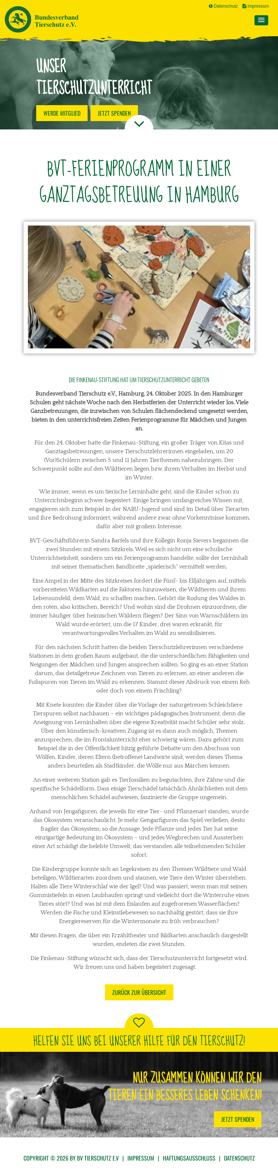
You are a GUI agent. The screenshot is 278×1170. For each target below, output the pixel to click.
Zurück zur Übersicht (139, 992)
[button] (261, 20)
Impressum (256, 6)
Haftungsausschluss (189, 1158)
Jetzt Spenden (237, 1119)
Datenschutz (223, 6)
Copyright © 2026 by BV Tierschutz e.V (71, 1158)
